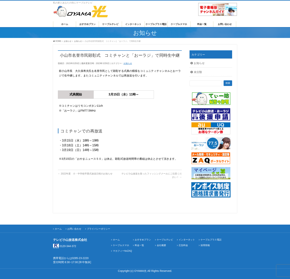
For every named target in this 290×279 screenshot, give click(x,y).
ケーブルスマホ (121, 245)
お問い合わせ (74, 228)
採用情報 (205, 245)
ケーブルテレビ (165, 240)
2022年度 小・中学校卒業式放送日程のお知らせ (85, 173)
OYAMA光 (141, 270)
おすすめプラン (143, 240)
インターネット (187, 240)
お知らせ (128, 63)
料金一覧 (139, 245)
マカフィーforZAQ (122, 251)
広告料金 (183, 245)
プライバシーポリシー (98, 228)
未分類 (198, 72)
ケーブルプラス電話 (211, 240)
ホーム (58, 228)
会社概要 (161, 245)
